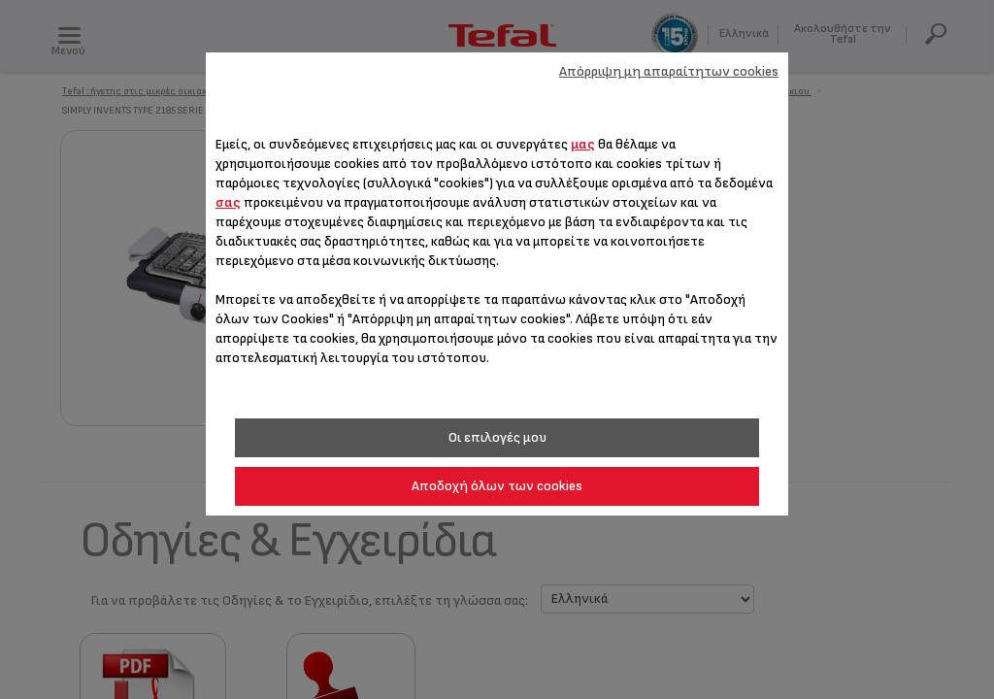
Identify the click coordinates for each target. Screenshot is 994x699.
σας (228, 202)
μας (583, 144)
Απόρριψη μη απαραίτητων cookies (669, 71)
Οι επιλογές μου (497, 437)
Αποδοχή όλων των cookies (497, 486)
